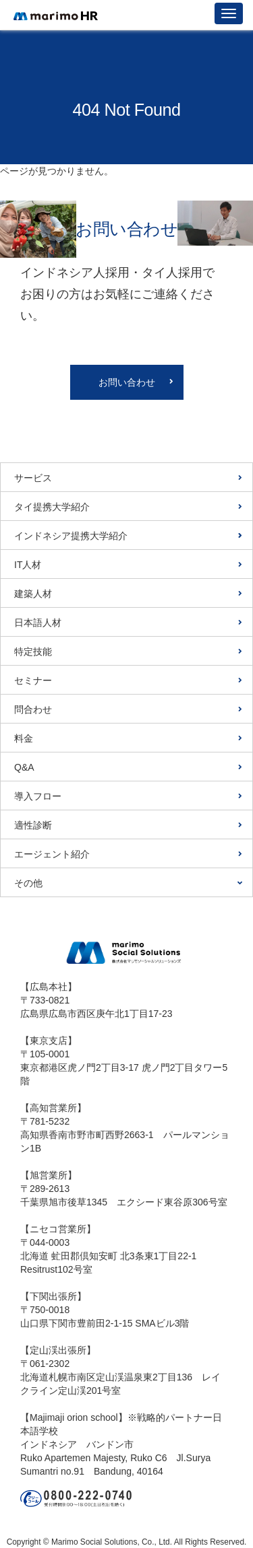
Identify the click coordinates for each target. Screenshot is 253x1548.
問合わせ (33, 709)
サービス (33, 477)
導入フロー (37, 796)
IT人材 (27, 564)
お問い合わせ (127, 382)
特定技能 (33, 651)
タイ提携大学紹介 (52, 506)
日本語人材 (37, 622)
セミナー (33, 680)
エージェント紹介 (52, 854)
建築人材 (33, 593)
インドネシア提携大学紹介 (71, 535)
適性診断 (33, 825)
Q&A (24, 767)
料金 (23, 738)
